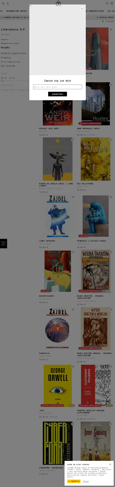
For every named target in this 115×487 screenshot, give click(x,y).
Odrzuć (94, 481)
